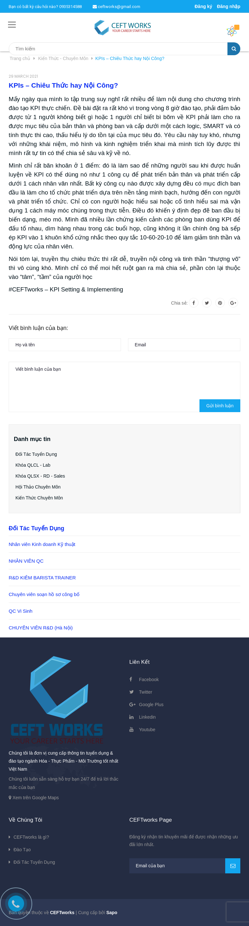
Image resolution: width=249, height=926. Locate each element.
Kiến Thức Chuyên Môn (39, 497)
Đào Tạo (22, 849)
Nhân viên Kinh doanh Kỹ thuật (42, 544)
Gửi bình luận (220, 405)
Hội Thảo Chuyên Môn (37, 486)
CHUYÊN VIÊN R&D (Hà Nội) (41, 627)
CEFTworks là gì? (31, 837)
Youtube (147, 729)
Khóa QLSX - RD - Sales (40, 476)
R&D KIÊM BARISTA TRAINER (42, 577)
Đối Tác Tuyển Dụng (36, 454)
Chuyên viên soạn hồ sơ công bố (44, 594)
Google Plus (151, 704)
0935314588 (70, 6)
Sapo (111, 912)
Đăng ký (203, 6)
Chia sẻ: (179, 303)
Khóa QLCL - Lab (32, 465)
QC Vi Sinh (20, 611)
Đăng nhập (228, 6)
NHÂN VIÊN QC (26, 561)
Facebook (149, 679)
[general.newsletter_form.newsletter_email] (184, 865)
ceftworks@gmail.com (116, 6)
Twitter (145, 692)
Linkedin (147, 717)
